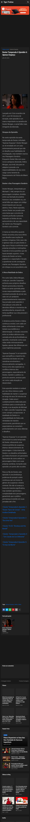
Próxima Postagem (23, 681)
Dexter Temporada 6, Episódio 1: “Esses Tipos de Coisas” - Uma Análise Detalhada (14, 509)
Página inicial (5, 49)
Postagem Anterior (6, 681)
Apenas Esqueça (14, 49)
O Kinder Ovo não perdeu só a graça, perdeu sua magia (21, 807)
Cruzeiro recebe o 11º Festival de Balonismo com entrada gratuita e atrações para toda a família (7, 789)
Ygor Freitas (8, 2)
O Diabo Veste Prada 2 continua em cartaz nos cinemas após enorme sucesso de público (7, 808)
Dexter (16, 604)
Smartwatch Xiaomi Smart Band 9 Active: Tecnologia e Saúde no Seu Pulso (21, 719)
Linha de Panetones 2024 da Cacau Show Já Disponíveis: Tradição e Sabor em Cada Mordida (19, 750)
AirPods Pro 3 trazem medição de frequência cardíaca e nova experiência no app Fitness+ (21, 700)
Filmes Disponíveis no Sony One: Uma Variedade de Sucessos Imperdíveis (14, 740)
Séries (19, 604)
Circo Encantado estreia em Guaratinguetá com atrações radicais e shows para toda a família (21, 789)
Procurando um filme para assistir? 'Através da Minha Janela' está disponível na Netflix (19, 765)
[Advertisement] (15, 30)
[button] (2, 2)
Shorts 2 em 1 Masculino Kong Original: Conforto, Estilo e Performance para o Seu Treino (8, 719)
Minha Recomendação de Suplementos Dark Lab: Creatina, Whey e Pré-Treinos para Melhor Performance (8, 700)
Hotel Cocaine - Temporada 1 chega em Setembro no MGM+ (18, 757)
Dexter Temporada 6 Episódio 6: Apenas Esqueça (7, 629)
